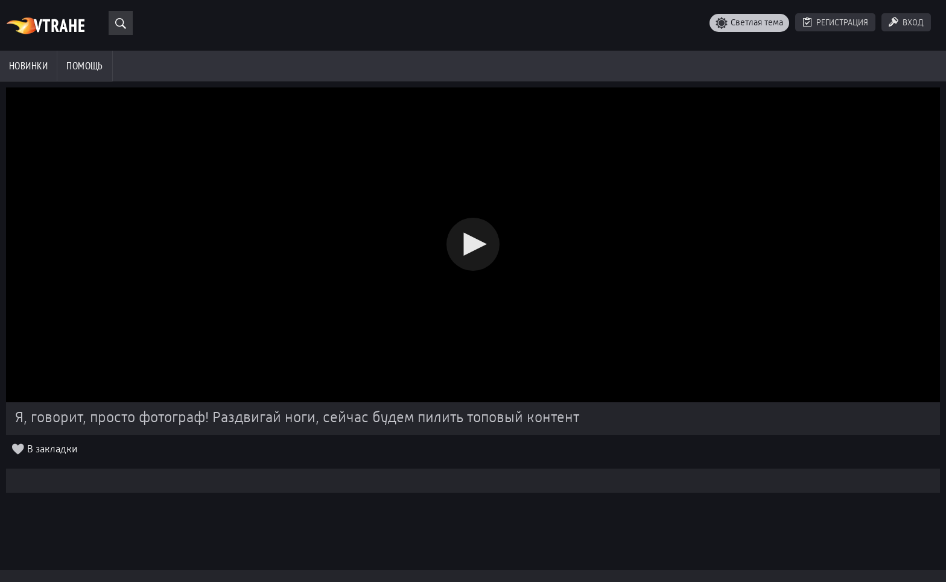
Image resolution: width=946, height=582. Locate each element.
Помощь (84, 65)
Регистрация (842, 22)
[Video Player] (473, 244)
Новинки (28, 65)
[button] (473, 244)
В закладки (52, 449)
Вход (913, 22)
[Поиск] (121, 23)
